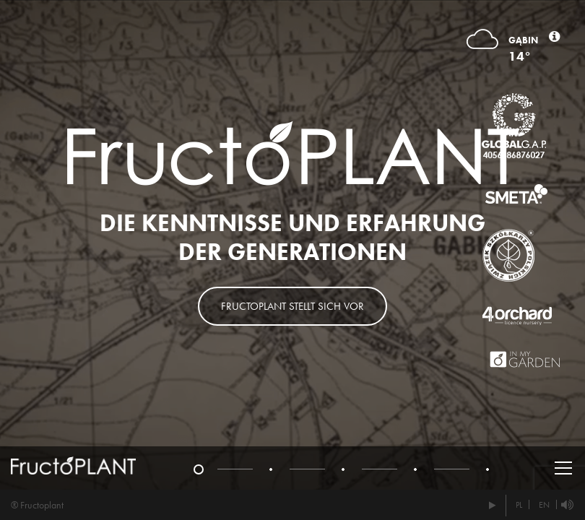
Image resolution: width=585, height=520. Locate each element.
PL (519, 505)
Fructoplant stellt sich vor (292, 306)
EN (544, 505)
